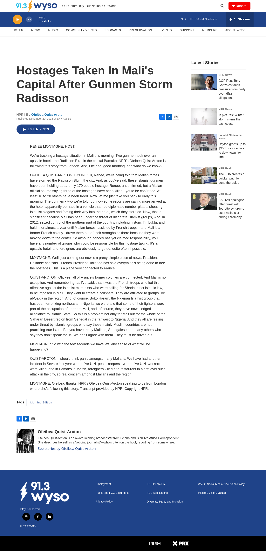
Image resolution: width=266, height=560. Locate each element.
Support (187, 38)
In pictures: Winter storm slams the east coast (231, 128)
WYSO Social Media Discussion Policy (221, 492)
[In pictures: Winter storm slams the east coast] (204, 125)
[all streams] (240, 28)
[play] (17, 28)
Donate (244, 10)
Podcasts (113, 38)
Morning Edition (41, 411)
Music (53, 38)
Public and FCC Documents (112, 501)
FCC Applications (157, 501)
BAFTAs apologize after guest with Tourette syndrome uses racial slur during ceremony (231, 217)
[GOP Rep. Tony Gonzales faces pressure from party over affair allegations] (204, 90)
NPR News (225, 83)
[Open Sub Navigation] (15, 45)
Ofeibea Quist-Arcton (48, 123)
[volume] (29, 28)
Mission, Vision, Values (212, 501)
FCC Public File (156, 492)
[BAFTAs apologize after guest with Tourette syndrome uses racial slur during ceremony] (204, 210)
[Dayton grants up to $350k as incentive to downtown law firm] (204, 151)
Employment (103, 492)
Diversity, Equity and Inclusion (165, 510)
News (35, 38)
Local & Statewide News (230, 145)
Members (209, 38)
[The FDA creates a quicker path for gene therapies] (204, 184)
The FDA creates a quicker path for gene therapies (231, 187)
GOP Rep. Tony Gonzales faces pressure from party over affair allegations (232, 98)
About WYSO (235, 38)
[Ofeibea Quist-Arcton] (25, 449)
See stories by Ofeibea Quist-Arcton (67, 457)
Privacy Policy (104, 510)
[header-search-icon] (224, 10)
